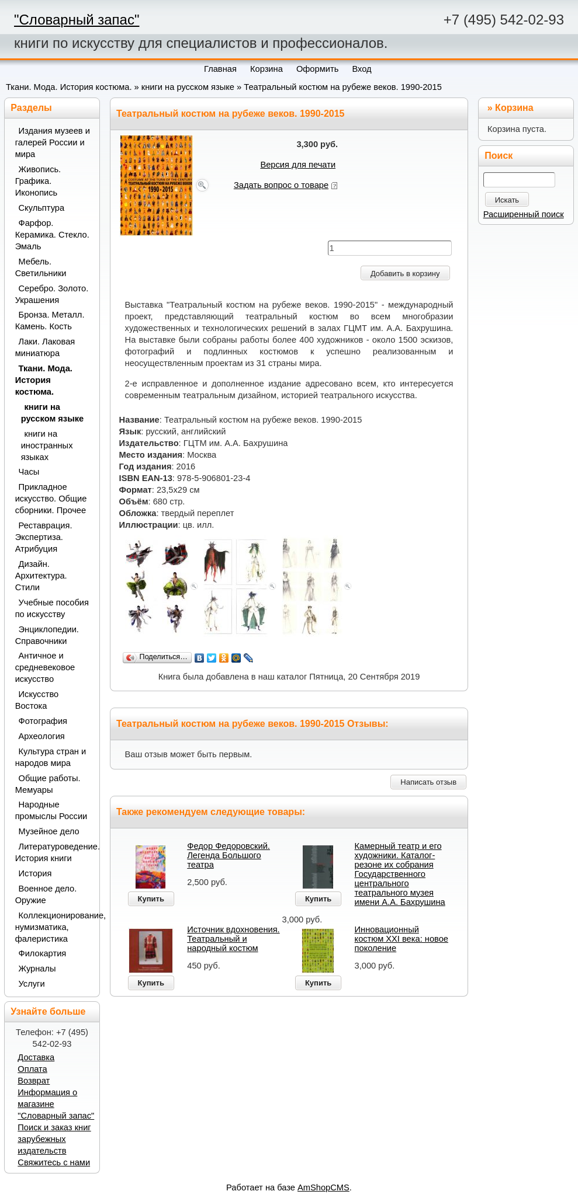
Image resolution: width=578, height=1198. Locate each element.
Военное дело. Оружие (46, 894)
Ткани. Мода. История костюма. (68, 87)
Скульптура (42, 208)
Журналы (37, 968)
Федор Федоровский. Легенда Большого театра (228, 855)
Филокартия (43, 953)
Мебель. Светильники (41, 267)
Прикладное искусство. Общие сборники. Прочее (51, 498)
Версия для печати (297, 164)
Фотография (43, 721)
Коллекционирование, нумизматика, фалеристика (53, 927)
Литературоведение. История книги (53, 852)
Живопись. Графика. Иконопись (38, 181)
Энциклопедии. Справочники (47, 635)
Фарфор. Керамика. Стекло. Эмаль (52, 234)
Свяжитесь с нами (54, 1162)
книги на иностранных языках (47, 445)
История (35, 873)
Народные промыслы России (51, 810)
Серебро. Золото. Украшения (52, 294)
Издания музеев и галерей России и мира (52, 142)
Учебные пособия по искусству (52, 608)
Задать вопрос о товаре (281, 185)
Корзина (514, 108)
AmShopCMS (323, 1187)
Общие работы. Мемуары (48, 784)
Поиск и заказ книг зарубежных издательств (54, 1139)
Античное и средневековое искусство (45, 667)
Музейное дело (49, 831)
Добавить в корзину (405, 273)
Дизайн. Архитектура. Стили (41, 575)
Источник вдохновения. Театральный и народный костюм (233, 939)
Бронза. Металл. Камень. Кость (50, 320)
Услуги (32, 983)
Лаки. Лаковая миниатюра (45, 347)
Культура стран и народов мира (50, 757)
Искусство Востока (37, 700)
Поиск (498, 156)
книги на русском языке (187, 87)
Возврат (34, 1080)
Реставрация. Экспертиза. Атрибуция (43, 537)
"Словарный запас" (76, 19)
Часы (29, 471)
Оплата (32, 1069)
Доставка (36, 1057)
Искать (507, 200)
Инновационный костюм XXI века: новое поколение (401, 939)
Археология (42, 736)
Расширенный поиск (523, 214)
